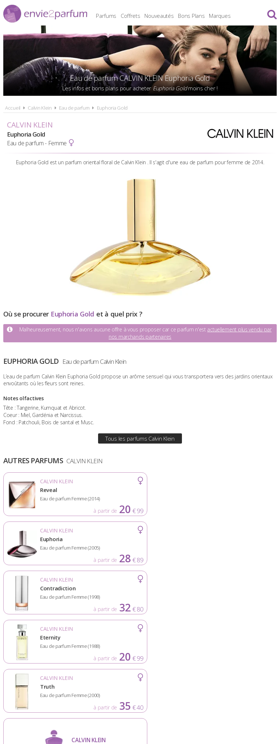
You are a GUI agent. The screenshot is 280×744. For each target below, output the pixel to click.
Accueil (12, 108)
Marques (234, 14)
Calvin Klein (40, 108)
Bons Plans (205, 14)
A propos (63, 641)
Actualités (25, 641)
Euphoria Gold (112, 108)
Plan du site (214, 641)
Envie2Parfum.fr (45, 14)
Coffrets (145, 14)
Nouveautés (173, 14)
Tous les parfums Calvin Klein (140, 438)
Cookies (176, 641)
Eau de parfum (74, 108)
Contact (253, 641)
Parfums (120, 14)
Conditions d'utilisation (120, 641)
